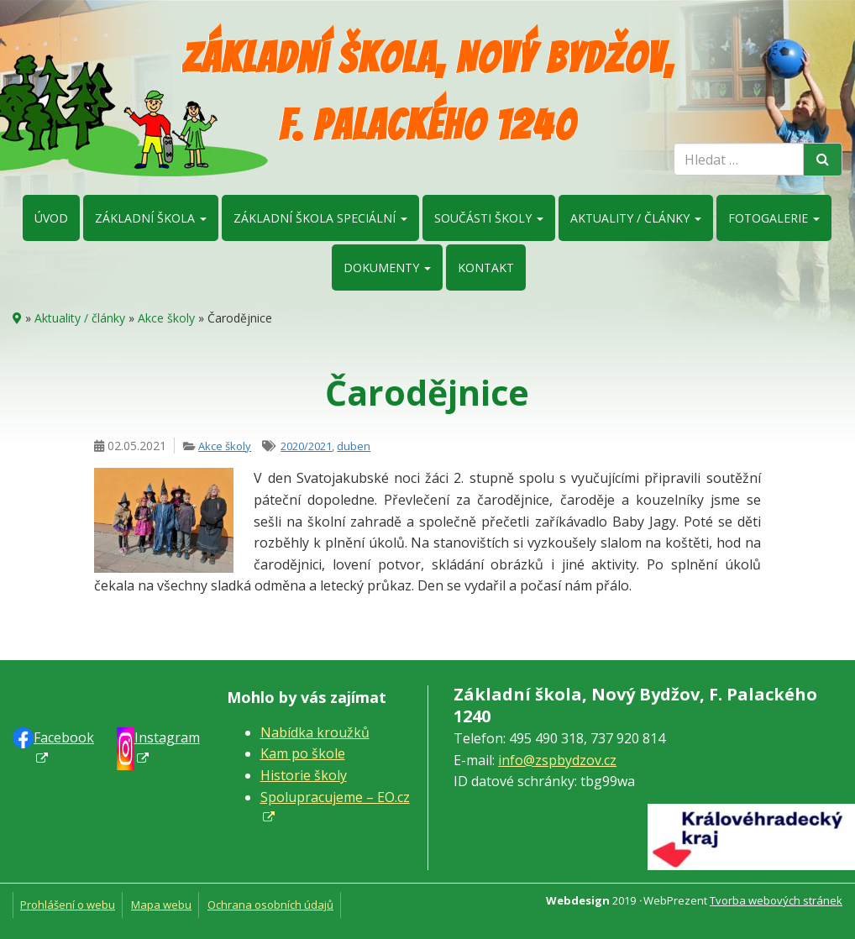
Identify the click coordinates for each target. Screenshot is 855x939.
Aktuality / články (635, 218)
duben (353, 446)
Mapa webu (161, 904)
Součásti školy (488, 218)
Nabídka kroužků (315, 732)
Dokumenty (387, 267)
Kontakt (486, 267)
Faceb (64, 737)
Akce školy (166, 318)
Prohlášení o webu (67, 904)
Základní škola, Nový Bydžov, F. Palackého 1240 (427, 92)
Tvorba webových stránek (776, 900)
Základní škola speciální (320, 218)
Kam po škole (302, 753)
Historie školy (303, 775)
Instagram (167, 737)
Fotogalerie (774, 218)
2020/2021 (306, 446)
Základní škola (151, 218)
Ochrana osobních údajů (270, 904)
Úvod (51, 218)
